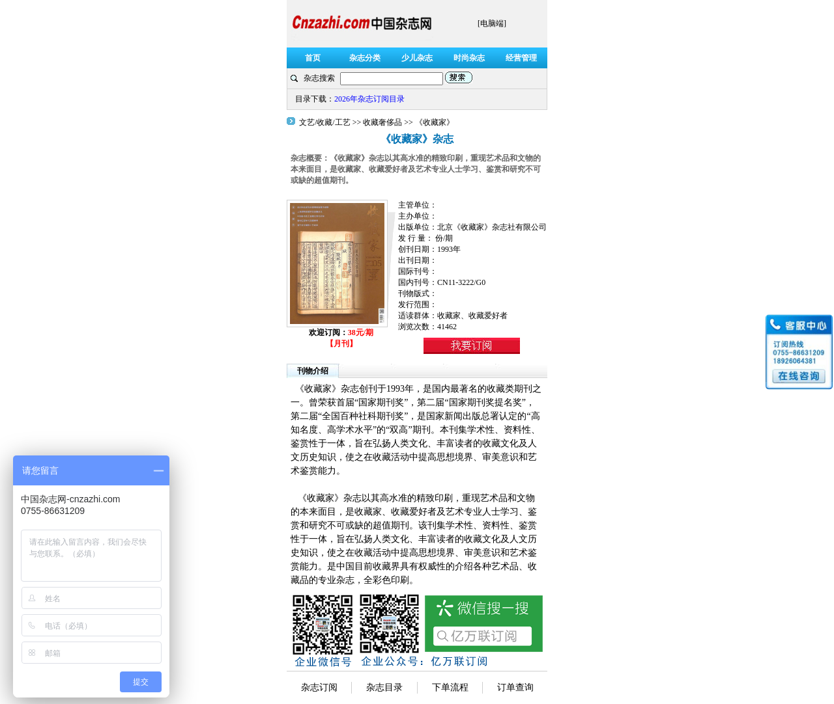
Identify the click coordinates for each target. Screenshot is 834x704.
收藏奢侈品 (382, 122)
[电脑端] (492, 23)
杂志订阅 (319, 687)
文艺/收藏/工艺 (325, 122)
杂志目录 (384, 687)
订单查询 (515, 687)
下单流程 (450, 687)
